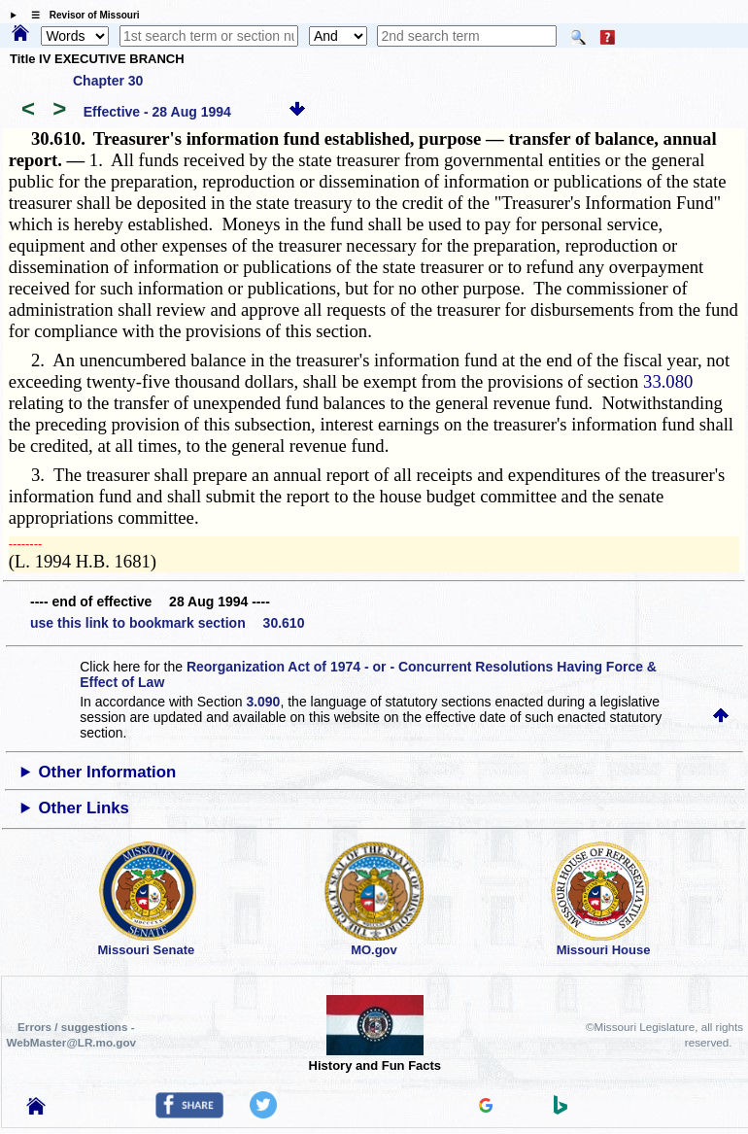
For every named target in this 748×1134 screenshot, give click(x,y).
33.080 (668, 381)
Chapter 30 (108, 80)
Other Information (108, 772)
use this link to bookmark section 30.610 (167, 623)
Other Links (84, 808)
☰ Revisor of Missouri (80, 15)
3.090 (263, 701)
